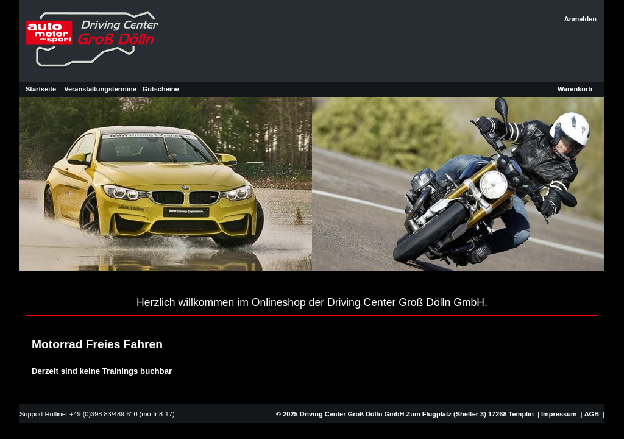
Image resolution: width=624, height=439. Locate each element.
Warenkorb (575, 89)
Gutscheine (161, 89)
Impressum (559, 414)
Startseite (41, 89)
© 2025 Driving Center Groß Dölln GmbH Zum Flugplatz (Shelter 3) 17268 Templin (404, 414)
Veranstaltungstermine (100, 89)
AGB (591, 414)
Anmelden (580, 19)
